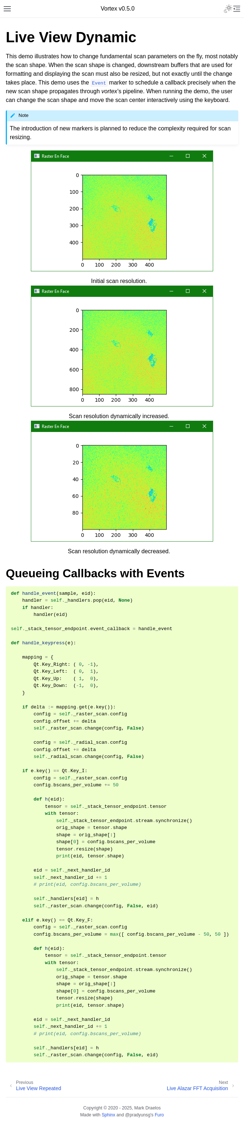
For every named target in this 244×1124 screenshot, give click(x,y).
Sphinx (108, 1114)
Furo (159, 1114)
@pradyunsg (138, 1114)
